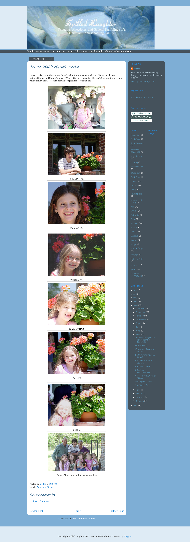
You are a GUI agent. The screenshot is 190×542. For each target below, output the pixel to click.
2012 (135, 290)
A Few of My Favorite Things (145, 377)
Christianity (136, 156)
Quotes (134, 240)
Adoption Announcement (143, 371)
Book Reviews (137, 143)
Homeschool (136, 194)
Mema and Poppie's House (144, 350)
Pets (133, 219)
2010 (135, 297)
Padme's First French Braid (145, 356)
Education (135, 173)
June (138, 331)
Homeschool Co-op (136, 201)
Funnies (134, 185)
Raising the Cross (143, 381)
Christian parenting (135, 150)
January (140, 401)
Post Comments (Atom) (83, 518)
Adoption (41, 487)
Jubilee (136, 68)
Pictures (51, 487)
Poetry (134, 227)
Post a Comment (41, 501)
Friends (134, 181)
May (138, 334)
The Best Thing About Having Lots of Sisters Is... (145, 339)
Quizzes (134, 236)
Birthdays (135, 139)
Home (77, 511)
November (141, 312)
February (140, 397)
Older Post (117, 511)
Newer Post (36, 511)
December (141, 308)
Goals (133, 189)
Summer (134, 255)
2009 (135, 301)
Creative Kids (137, 166)
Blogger (128, 536)
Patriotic (135, 215)
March (139, 393)
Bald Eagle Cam (142, 385)
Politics (134, 231)
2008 (135, 305)
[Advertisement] (162, 151)
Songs (133, 244)
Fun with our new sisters (143, 361)
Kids (132, 206)
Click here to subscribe (142, 97)
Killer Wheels (141, 345)
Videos (134, 269)
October (140, 316)
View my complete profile (143, 81)
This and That (137, 259)
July (138, 327)
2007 (135, 405)
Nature (134, 211)
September (141, 319)
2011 (135, 294)
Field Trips (135, 177)
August (139, 323)
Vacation (135, 265)
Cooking (134, 162)
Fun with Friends (143, 366)
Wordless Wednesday (136, 274)
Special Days (137, 248)
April (138, 390)
